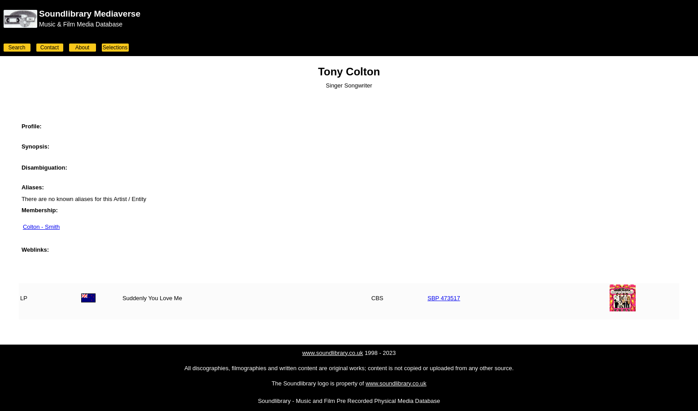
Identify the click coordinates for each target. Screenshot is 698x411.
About (82, 47)
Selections (115, 47)
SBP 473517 (444, 298)
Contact (49, 47)
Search (16, 47)
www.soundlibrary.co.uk (332, 353)
